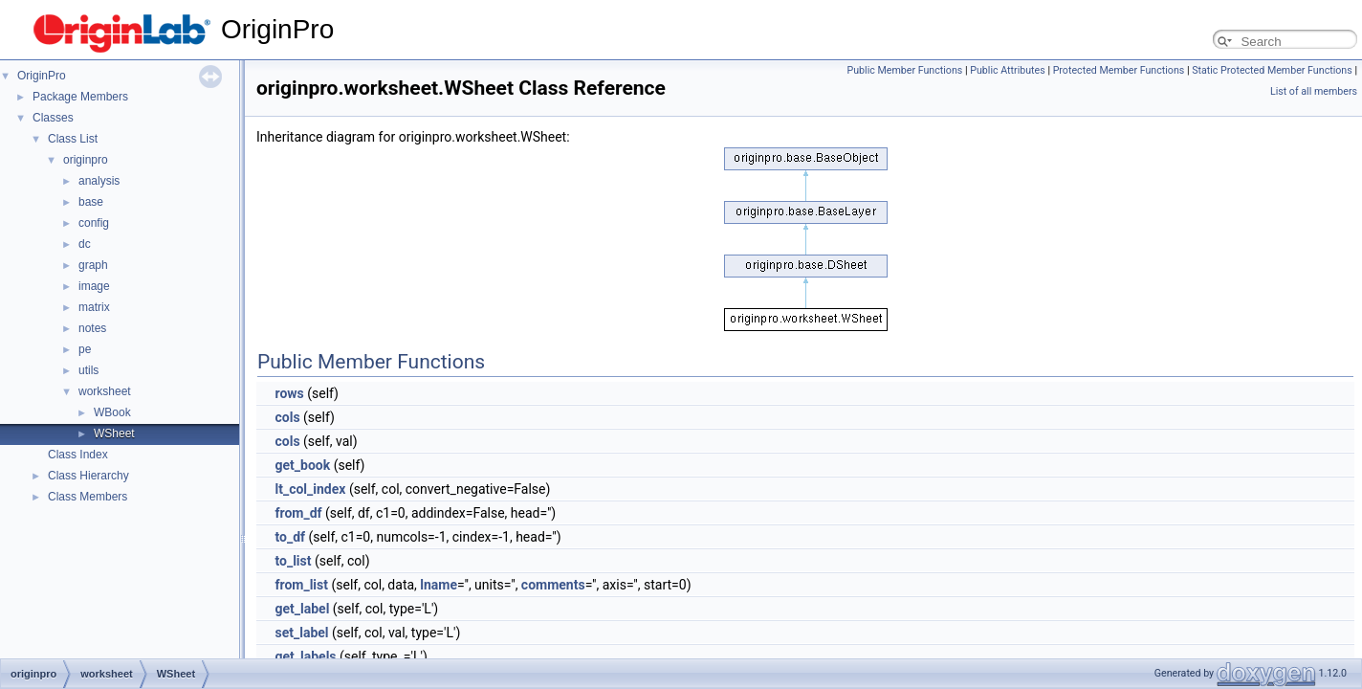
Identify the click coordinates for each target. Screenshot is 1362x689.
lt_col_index (310, 489)
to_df (290, 537)
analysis (99, 181)
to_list (293, 560)
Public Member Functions (905, 70)
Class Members (87, 496)
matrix (94, 307)
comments (553, 584)
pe (84, 349)
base (90, 202)
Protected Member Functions (1119, 70)
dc (84, 244)
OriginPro (41, 75)
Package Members (80, 96)
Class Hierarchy (88, 475)
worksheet (104, 391)
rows (289, 393)
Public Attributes (1007, 70)
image (94, 286)
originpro (85, 160)
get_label (302, 608)
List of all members (1313, 91)
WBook (112, 412)
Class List (73, 138)
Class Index (78, 454)
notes (92, 328)
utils (88, 370)
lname (438, 584)
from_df (298, 513)
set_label (301, 632)
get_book (302, 465)
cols (287, 417)
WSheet (114, 433)
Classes (53, 117)
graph (93, 265)
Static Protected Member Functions (1272, 70)
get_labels (305, 656)
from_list (301, 584)
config (93, 223)
